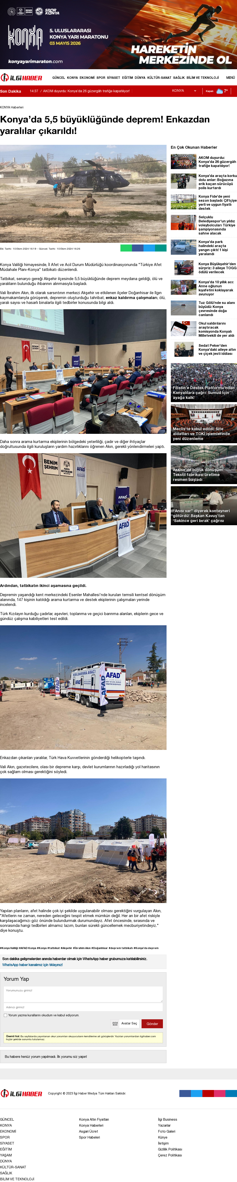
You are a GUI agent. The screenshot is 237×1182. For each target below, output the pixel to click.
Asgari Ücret (88, 1131)
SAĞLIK (179, 77)
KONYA (72, 77)
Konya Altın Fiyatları (94, 1119)
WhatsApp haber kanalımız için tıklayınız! (32, 965)
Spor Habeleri (89, 1137)
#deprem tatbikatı (121, 948)
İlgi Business (167, 1119)
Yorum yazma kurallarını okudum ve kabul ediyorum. (43, 1015)
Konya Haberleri (91, 1125)
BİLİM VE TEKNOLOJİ (203, 77)
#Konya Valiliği (9, 948)
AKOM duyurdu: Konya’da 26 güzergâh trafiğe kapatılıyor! (81, 91)
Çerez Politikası (170, 1155)
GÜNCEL (58, 77)
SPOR (101, 77)
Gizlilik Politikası (170, 1149)
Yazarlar (164, 1125)
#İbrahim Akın (82, 948)
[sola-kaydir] (24, 91)
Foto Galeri (166, 1131)
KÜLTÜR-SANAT (159, 77)
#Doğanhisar (99, 948)
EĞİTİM (127, 77)
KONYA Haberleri (11, 107)
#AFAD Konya (27, 948)
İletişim (163, 1143)
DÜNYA (140, 77)
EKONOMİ (87, 77)
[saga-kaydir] (26, 91)
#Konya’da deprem (146, 948)
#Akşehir (66, 948)
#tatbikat (53, 948)
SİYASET (113, 77)
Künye (162, 1137)
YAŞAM (6, 1155)
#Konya (42, 948)
